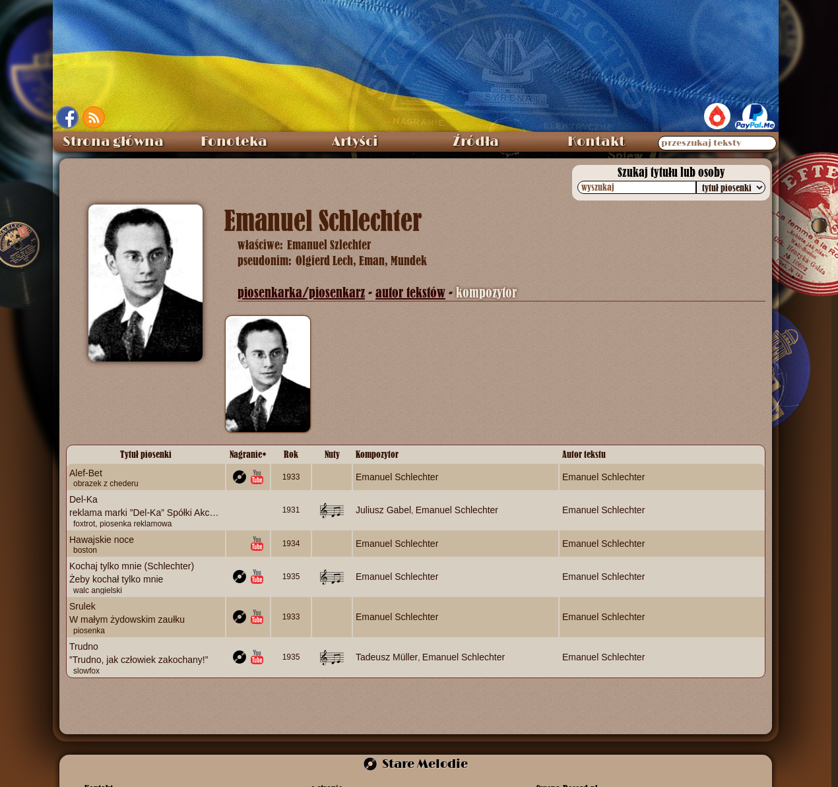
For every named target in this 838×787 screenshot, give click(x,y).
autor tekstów (410, 292)
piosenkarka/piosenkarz (301, 292)
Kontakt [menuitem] (596, 142)
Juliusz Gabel (383, 510)
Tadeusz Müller (387, 656)
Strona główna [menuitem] (113, 142)
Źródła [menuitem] (476, 142)
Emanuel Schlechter (397, 476)
